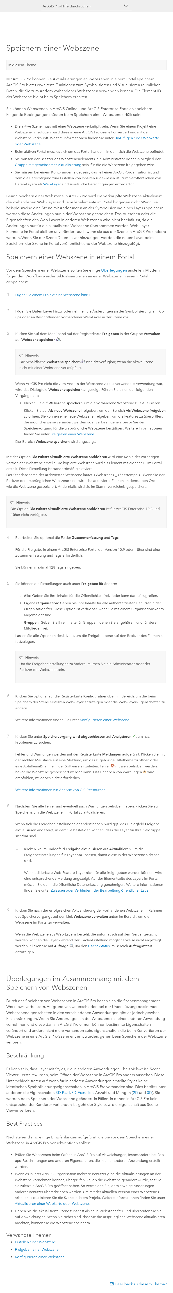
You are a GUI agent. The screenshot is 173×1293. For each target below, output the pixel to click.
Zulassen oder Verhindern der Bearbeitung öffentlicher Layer (100, 890)
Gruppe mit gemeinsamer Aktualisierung (48, 165)
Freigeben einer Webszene (72, 434)
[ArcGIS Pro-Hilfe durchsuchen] (82, 6)
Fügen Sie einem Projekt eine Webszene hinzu (52, 295)
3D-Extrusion (82, 1092)
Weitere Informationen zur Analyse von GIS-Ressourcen (60, 790)
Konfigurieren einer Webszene (104, 720)
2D (135, 1092)
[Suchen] (126, 6)
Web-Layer (52, 184)
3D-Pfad (63, 1092)
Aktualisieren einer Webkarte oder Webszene (52, 1203)
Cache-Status (99, 946)
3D (149, 1092)
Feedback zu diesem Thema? (141, 1284)
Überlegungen (114, 270)
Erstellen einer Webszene (35, 1242)
